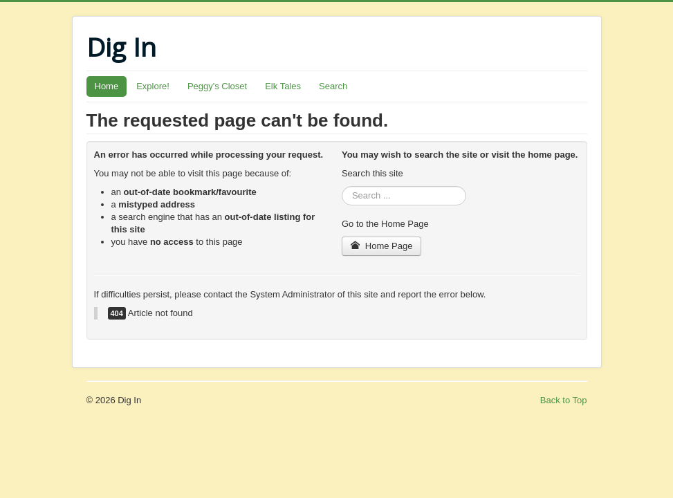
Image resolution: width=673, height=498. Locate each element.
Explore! (152, 86)
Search (333, 86)
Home (107, 86)
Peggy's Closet (217, 86)
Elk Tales (283, 86)
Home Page (382, 246)
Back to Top (563, 400)
